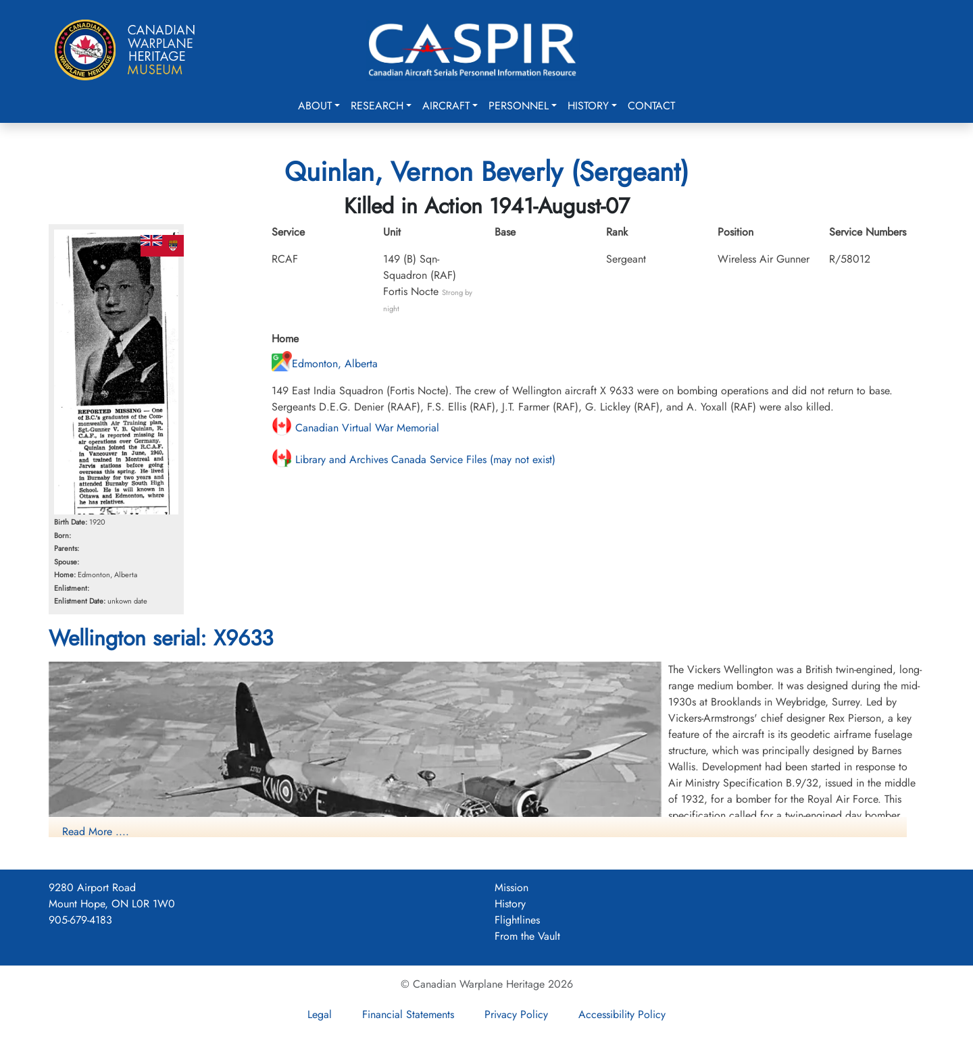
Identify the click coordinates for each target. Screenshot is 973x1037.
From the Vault (527, 936)
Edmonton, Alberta (325, 363)
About (315, 105)
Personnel (519, 105)
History (588, 105)
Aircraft (446, 105)
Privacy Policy (516, 1014)
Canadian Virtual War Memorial (355, 427)
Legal (319, 1014)
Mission (511, 887)
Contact (651, 105)
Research (377, 105)
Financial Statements (408, 1014)
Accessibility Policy (622, 1014)
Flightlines (517, 920)
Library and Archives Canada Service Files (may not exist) (413, 459)
